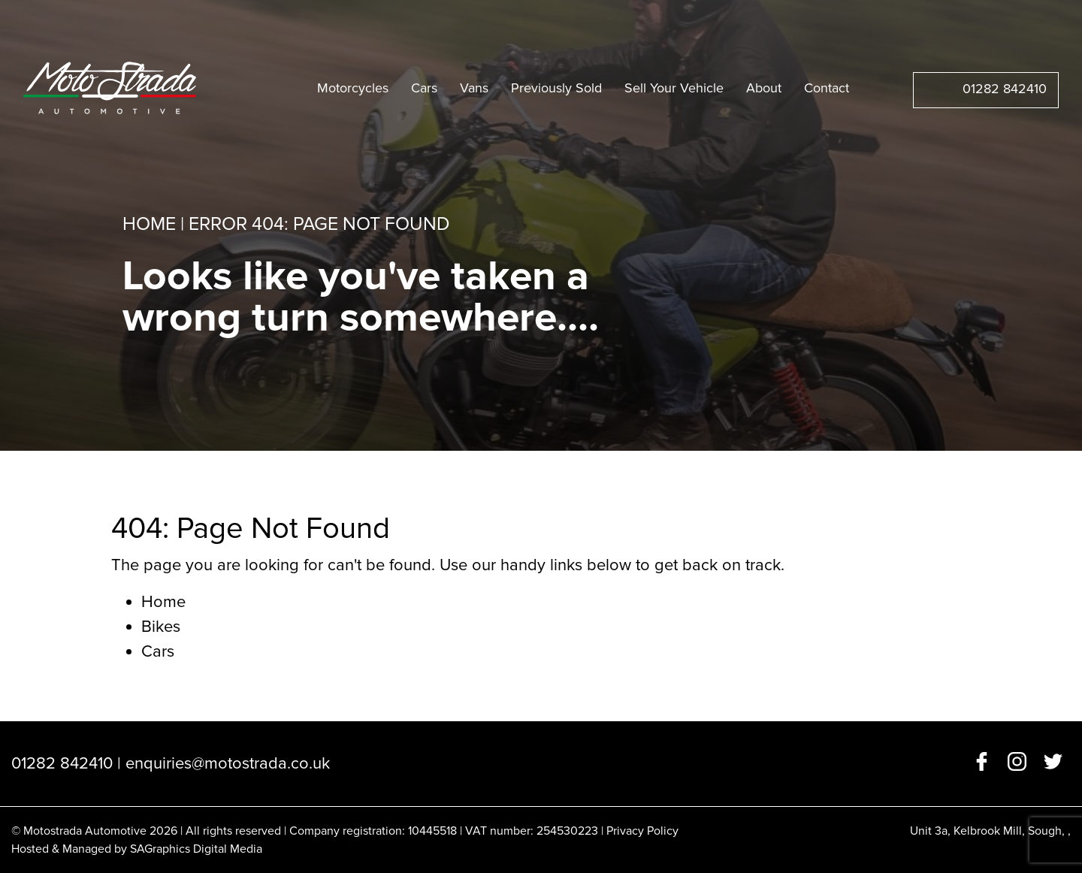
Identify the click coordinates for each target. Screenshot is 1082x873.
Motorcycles (352, 88)
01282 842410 (1005, 88)
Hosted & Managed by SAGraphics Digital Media (136, 848)
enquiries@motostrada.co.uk (227, 764)
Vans (474, 88)
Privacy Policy (642, 830)
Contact (826, 88)
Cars (424, 88)
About (763, 88)
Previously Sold (556, 88)
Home (149, 224)
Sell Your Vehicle (674, 88)
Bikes (160, 627)
